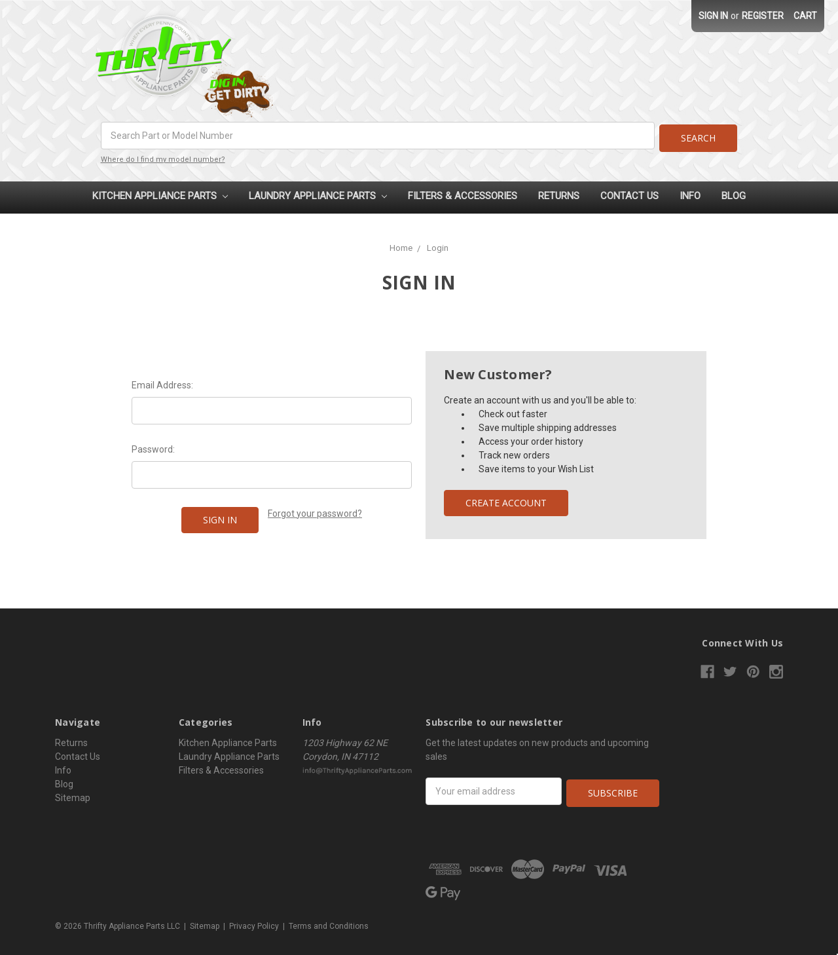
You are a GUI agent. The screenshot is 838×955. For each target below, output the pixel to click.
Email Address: (162, 382)
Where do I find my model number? (163, 157)
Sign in (713, 15)
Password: (153, 446)
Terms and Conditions (329, 921)
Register (763, 15)
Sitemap (72, 795)
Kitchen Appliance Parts (160, 193)
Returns (558, 193)
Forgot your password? (315, 511)
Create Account (506, 500)
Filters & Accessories (462, 193)
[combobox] (377, 135)
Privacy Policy (254, 921)
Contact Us (629, 193)
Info (690, 193)
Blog (733, 193)
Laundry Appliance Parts (318, 193)
